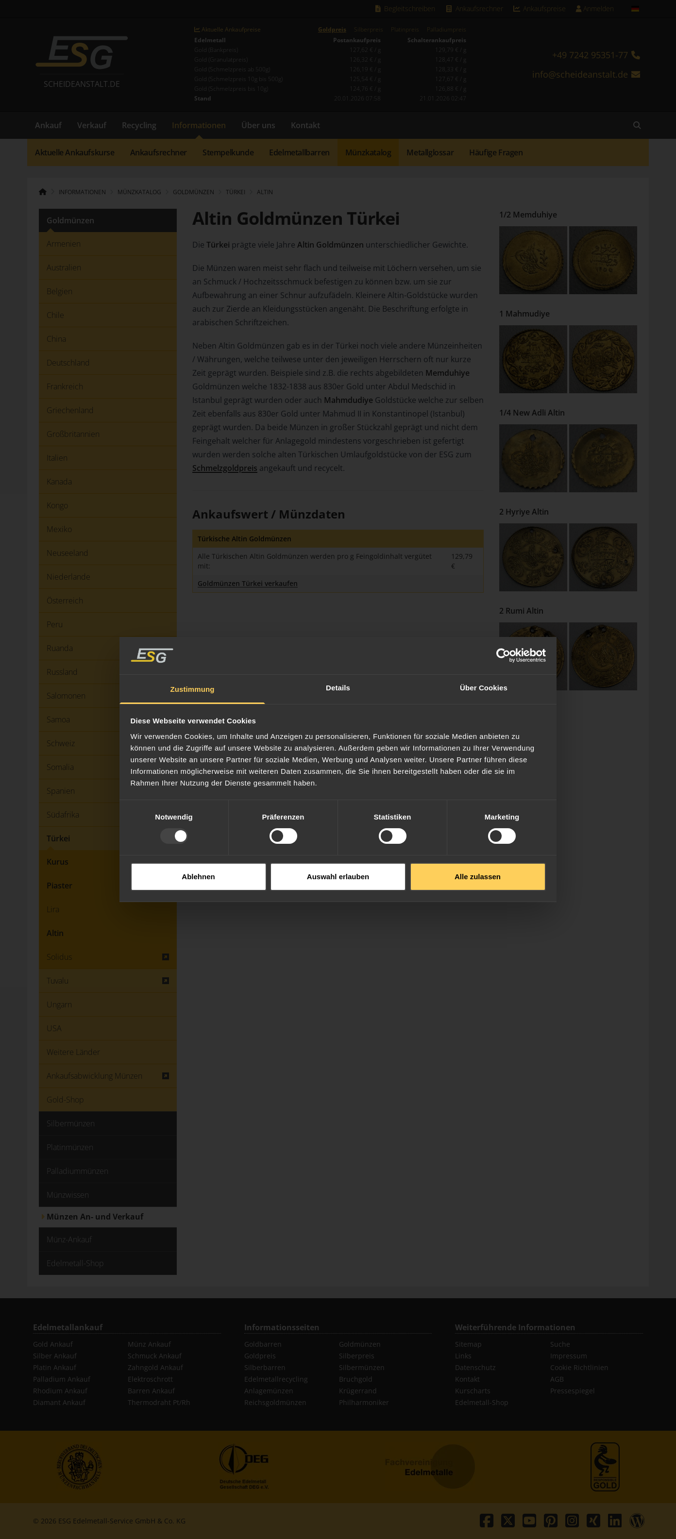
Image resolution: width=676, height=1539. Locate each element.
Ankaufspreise (539, 8)
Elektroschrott (150, 1379)
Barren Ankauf (151, 1390)
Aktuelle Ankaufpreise (227, 29)
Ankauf (48, 125)
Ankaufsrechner (474, 8)
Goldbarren (263, 1344)
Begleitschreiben (405, 8)
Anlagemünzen (268, 1390)
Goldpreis (332, 29)
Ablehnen (198, 831)
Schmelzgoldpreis (224, 468)
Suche (560, 1344)
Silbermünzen (362, 1367)
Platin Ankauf (54, 1367)
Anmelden (594, 8)
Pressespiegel (572, 1390)
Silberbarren (265, 1367)
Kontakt (305, 125)
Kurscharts (472, 1390)
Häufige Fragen (496, 152)
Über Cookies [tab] (483, 643)
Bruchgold (355, 1379)
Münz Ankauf (149, 1344)
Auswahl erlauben (338, 831)
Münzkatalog (368, 152)
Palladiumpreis (446, 29)
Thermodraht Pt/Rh (159, 1402)
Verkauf (91, 125)
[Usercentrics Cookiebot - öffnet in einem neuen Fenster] (503, 610)
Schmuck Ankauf (155, 1355)
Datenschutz (475, 1367)
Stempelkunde (228, 152)
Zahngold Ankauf (155, 1367)
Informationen (199, 125)
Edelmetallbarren (299, 152)
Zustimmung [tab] (192, 644)
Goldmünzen (360, 1344)
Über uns (258, 125)
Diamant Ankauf (59, 1402)
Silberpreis (368, 29)
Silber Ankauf (55, 1355)
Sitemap (468, 1344)
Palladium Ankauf (61, 1379)
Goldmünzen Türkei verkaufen (248, 583)
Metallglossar (430, 152)
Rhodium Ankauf (60, 1390)
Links (463, 1355)
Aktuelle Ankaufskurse (75, 152)
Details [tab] (338, 643)
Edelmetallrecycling (276, 1379)
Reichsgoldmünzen (275, 1402)
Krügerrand (358, 1390)
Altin (265, 192)
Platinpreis (405, 29)
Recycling (139, 125)
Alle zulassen (478, 831)
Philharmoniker (364, 1402)
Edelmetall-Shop (481, 1402)
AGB (557, 1379)
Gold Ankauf (53, 1344)
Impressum (568, 1355)
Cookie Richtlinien (579, 1367)
